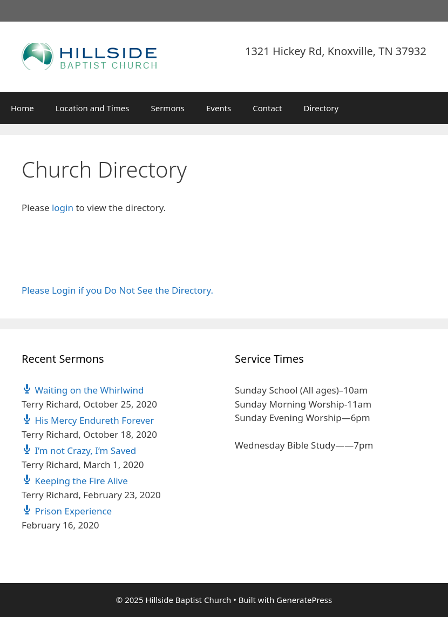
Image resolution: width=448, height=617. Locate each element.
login (62, 207)
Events (218, 108)
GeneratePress (304, 599)
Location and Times (93, 108)
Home (22, 108)
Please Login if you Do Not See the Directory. (117, 290)
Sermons (167, 108)
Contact (267, 108)
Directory (321, 108)
